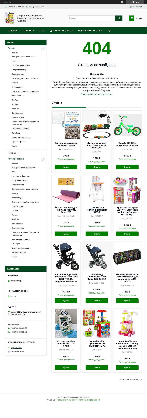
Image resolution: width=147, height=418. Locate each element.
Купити (66, 167)
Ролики (15, 104)
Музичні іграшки (19, 142)
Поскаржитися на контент (67, 400)
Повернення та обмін (90, 31)
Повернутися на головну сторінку (97, 94)
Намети (15, 83)
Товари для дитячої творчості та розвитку (25, 123)
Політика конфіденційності (89, 400)
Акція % (15, 109)
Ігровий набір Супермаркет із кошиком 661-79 (97, 343)
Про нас (12, 153)
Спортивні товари (20, 70)
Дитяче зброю (18, 117)
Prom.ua (87, 397)
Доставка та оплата (61, 31)
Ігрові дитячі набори (21, 65)
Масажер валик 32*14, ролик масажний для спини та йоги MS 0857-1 (127, 277)
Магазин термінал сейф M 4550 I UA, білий (66, 343)
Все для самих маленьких (23, 57)
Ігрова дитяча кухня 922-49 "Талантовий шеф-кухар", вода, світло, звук (127, 211)
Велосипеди (17, 87)
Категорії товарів (16, 159)
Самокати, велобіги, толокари (25, 91)
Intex (14, 61)
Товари (27, 31)
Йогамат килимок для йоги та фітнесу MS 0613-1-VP (66, 209)
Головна (12, 31)
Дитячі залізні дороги (21, 137)
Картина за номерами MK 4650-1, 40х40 (66, 144)
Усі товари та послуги (130, 379)
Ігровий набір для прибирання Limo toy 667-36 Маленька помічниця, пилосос (127, 344)
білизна (15, 52)
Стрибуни (16, 133)
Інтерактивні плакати (21, 129)
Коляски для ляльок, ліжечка (25, 78)
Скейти (15, 100)
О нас (42, 31)
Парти (14, 146)
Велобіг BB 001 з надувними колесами (127, 144)
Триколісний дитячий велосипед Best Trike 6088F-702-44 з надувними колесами (66, 277)
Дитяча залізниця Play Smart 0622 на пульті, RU (96, 145)
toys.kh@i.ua (16, 348)
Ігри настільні (18, 96)
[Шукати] (118, 18)
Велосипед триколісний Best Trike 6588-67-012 (96, 276)
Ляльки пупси (17, 113)
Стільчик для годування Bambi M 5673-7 (97, 209)
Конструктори (18, 74)
